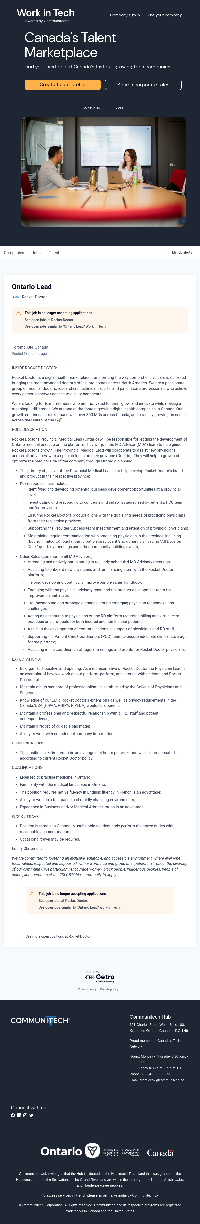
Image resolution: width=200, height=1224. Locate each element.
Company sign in (125, 15)
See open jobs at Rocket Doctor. (49, 320)
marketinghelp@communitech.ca (133, 1195)
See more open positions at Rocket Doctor (58, 936)
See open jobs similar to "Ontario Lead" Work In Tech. (66, 326)
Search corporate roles (143, 84)
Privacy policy (87, 989)
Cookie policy (109, 989)
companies (14, 252)
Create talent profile (63, 84)
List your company (165, 15)
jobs (36, 252)
